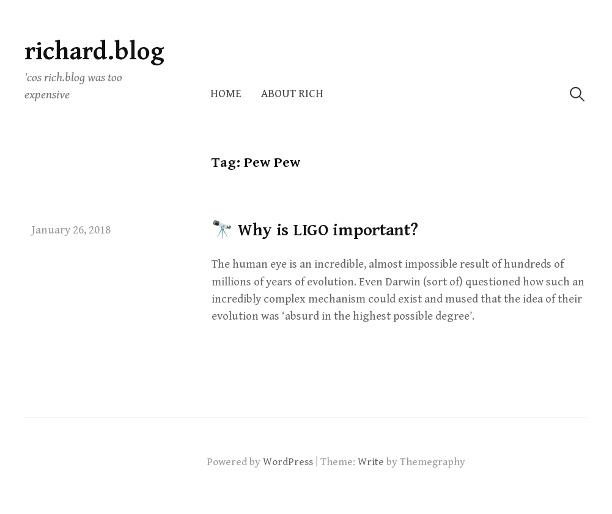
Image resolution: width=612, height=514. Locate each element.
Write (371, 462)
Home (225, 93)
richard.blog (94, 52)
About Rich (292, 93)
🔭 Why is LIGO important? (315, 230)
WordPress (288, 462)
